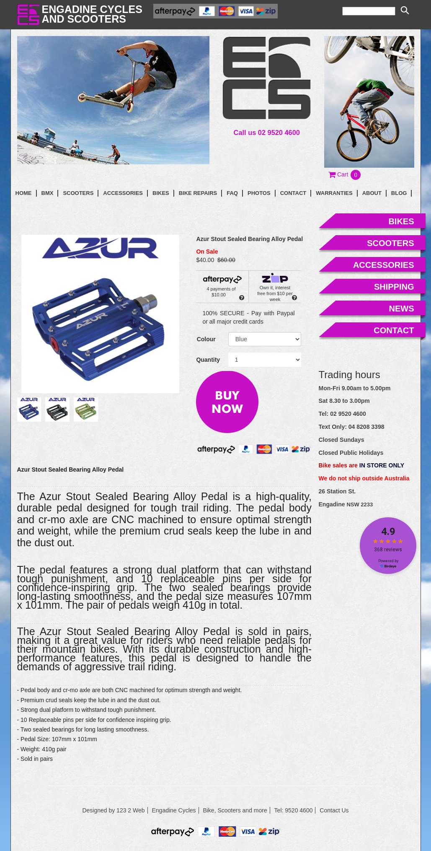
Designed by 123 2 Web (113, 810)
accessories (383, 265)
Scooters (78, 193)
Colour (206, 339)
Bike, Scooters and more (235, 810)
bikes (401, 221)
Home (23, 193)
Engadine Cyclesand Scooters (92, 14)
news (401, 308)
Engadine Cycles (174, 810)
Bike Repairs (198, 193)
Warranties (334, 193)
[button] (344, 174)
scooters (390, 243)
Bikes (160, 193)
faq (232, 193)
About (372, 193)
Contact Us (334, 810)
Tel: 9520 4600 (293, 810)
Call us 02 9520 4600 (267, 132)
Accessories (123, 193)
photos (259, 193)
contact (293, 193)
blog (399, 193)
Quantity (208, 359)
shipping (394, 286)
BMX (47, 193)
